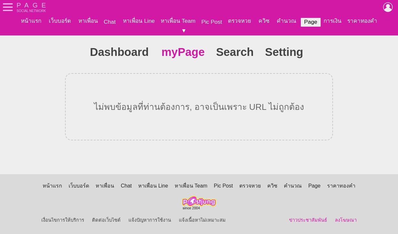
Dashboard (119, 52)
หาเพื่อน (88, 21)
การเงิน (332, 21)
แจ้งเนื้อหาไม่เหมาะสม (202, 220)
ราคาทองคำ (362, 21)
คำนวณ (286, 21)
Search (235, 52)
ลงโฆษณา (346, 220)
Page (310, 22)
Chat (110, 22)
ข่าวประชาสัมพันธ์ (308, 220)
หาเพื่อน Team (178, 21)
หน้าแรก (31, 21)
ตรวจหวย (239, 21)
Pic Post (211, 22)
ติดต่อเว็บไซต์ (106, 220)
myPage (183, 52)
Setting (284, 52)
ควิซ (264, 21)
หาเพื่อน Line (139, 21)
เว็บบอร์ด (60, 21)
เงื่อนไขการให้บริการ (62, 220)
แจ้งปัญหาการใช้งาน (149, 220)
